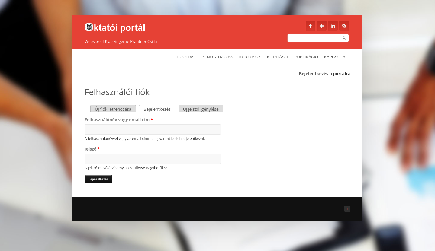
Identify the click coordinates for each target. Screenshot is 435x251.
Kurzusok (250, 57)
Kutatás (277, 57)
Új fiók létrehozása (113, 109)
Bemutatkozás (217, 57)
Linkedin (333, 26)
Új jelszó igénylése (201, 109)
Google (322, 26)
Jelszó (92, 149)
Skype (344, 26)
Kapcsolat (335, 57)
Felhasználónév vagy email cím (119, 119)
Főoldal (186, 57)
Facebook (310, 26)
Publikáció (306, 57)
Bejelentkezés (313, 73)
